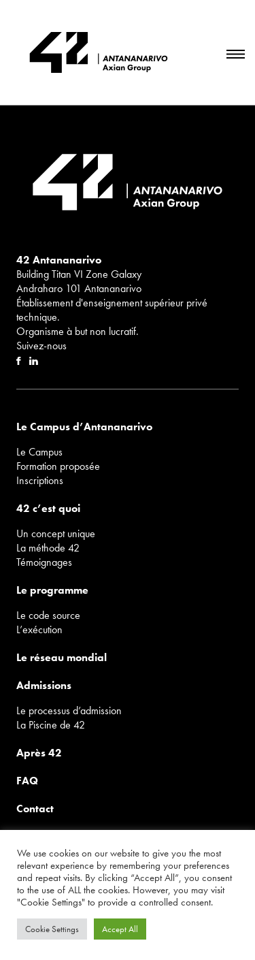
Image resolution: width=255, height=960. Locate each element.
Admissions (43, 685)
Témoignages (44, 562)
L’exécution (39, 629)
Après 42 (39, 753)
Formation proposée (58, 466)
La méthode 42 (48, 548)
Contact (35, 808)
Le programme (52, 590)
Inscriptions (39, 480)
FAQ (27, 780)
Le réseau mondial (61, 657)
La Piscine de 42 (50, 725)
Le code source (48, 615)
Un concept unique (55, 533)
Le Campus (39, 452)
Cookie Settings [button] (52, 929)
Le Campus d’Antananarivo (84, 426)
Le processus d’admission (69, 710)
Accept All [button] (120, 929)
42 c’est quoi (48, 508)
